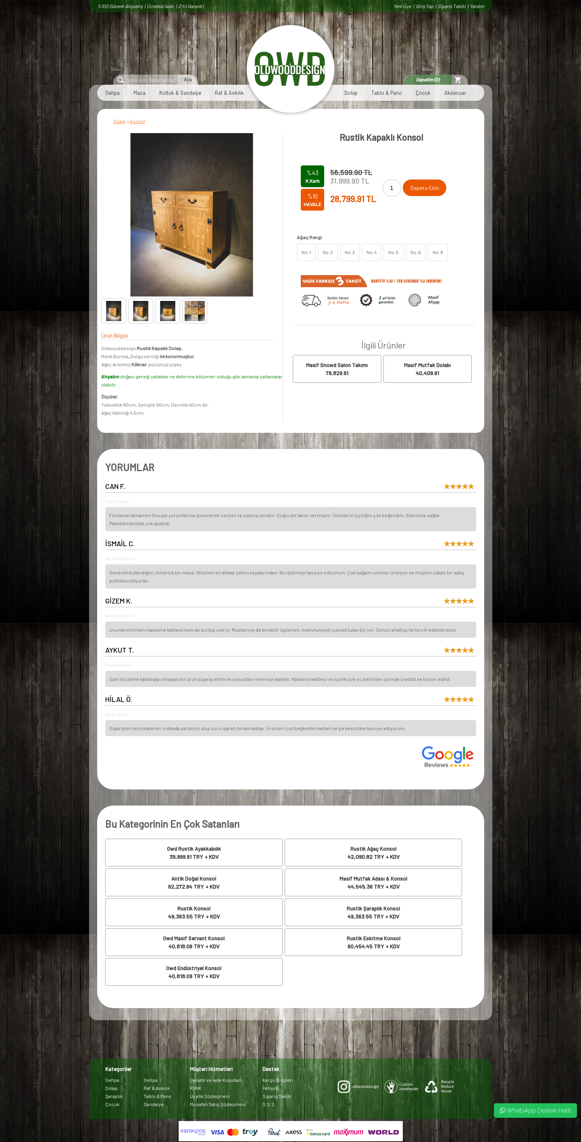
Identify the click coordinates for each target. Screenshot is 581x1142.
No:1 (306, 252)
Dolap (351, 93)
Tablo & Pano (386, 93)
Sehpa (112, 93)
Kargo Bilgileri (277, 1080)
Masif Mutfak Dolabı (427, 365)
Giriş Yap (424, 6)
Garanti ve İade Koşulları (216, 1080)
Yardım (477, 6)
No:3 (350, 252)
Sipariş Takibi (451, 6)
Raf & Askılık (229, 93)
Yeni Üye (403, 6)
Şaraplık (114, 1096)
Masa (139, 93)
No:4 (372, 252)
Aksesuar (455, 93)
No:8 (438, 252)
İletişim (270, 1088)
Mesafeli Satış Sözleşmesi (218, 1104)
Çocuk (423, 93)
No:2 (328, 252)
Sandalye (154, 1104)
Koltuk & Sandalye (180, 93)
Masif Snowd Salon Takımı (337, 365)
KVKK (195, 1088)
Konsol (137, 121)
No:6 (415, 252)
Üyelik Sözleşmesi (210, 1096)
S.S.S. (269, 1104)
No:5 (393, 252)
